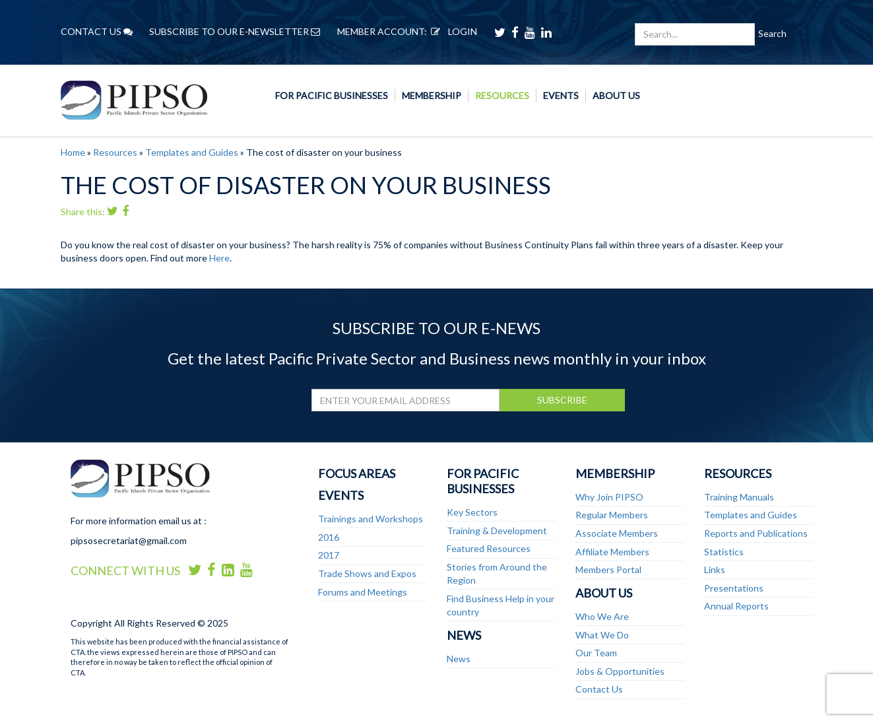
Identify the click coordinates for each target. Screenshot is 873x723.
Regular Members (611, 514)
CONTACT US (97, 31)
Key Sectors (472, 512)
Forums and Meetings (362, 592)
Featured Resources (489, 548)
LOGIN (452, 31)
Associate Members (616, 533)
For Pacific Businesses (331, 95)
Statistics (724, 551)
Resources (502, 95)
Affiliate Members (612, 551)
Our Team (596, 652)
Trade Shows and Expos (367, 573)
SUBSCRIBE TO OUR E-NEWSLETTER (234, 31)
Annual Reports (736, 605)
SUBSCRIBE (562, 399)
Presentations (733, 588)
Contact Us (599, 689)
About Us (616, 95)
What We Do (602, 634)
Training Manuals (739, 496)
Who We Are (602, 616)
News (464, 635)
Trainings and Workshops (370, 518)
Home (73, 152)
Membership (431, 95)
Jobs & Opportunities (619, 671)
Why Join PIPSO (609, 496)
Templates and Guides (191, 152)
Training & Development (497, 530)
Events (561, 95)
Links (714, 569)
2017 (328, 555)
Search (772, 33)
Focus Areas (356, 473)
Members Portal (608, 569)
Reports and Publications (756, 533)
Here (219, 257)
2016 (328, 537)
